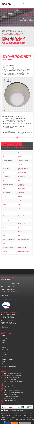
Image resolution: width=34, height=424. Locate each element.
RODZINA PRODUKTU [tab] (20, 148)
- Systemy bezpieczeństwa (12, 383)
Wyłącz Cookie (14, 422)
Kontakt (4, 356)
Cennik (4, 347)
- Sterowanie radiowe (11, 400)
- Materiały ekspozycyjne (11, 402)
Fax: (2, 288)
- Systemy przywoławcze (12, 396)
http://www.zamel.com (12, 291)
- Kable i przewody (9, 387)
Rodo (3, 361)
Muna (25, 31)
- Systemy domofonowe (11, 390)
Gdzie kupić (5, 345)
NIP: (2, 314)
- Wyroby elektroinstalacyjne (12, 404)
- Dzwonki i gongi (9, 398)
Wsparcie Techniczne (7, 349)
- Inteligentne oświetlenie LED (12, 31)
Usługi (3, 340)
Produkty (4, 338)
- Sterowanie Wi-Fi (10, 379)
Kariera (4, 352)
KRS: (2, 320)
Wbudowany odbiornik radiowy (11, 34)
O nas (3, 342)
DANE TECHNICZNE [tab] (11, 144)
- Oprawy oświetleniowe (12, 375)
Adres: (2, 282)
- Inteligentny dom (11, 385)
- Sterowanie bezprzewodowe (14, 381)
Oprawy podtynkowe (8, 33)
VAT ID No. (3, 317)
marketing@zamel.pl (12, 289)
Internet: (3, 291)
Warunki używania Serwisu (9, 364)
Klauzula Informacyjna (24, 422)
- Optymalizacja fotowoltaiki (14, 392)
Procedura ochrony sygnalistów (10, 366)
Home (3, 335)
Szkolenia (4, 354)
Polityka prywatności (7, 359)
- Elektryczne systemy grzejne (13, 388)
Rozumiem (6, 422)
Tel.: (2, 285)
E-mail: (3, 289)
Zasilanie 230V (20, 33)
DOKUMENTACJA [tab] (7, 148)
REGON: (3, 316)
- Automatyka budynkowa (11, 377)
